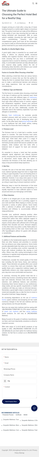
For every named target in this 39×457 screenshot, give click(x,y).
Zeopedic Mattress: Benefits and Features (11, 425)
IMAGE (25, 415)
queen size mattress (11, 311)
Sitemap (21, 453)
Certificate (18, 415)
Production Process (8, 415)
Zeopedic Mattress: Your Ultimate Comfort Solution (11, 419)
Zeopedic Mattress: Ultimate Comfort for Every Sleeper (29, 425)
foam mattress (14, 115)
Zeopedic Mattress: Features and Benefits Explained (29, 430)
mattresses (33, 97)
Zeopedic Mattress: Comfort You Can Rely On (11, 430)
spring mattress (27, 121)
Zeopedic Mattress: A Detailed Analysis (29, 420)
